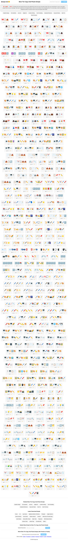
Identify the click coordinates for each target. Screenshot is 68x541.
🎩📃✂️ (46, 20)
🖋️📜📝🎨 (59, 283)
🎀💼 (62, 60)
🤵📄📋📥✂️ (40, 47)
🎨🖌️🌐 (26, 80)
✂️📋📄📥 (35, 473)
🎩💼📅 (6, 121)
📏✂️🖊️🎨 (49, 182)
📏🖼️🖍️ (38, 182)
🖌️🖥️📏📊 (11, 317)
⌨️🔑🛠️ (60, 432)
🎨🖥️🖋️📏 (23, 101)
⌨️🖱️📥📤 (61, 452)
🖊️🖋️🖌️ (7, 283)
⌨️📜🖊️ (59, 419)
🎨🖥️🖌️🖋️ (47, 101)
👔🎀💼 (52, 121)
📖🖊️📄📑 (18, 202)
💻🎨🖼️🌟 (61, 135)
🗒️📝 (50, 392)
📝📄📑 (19, 236)
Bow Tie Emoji (34, 15)
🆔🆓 (13, 53)
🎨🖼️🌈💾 (59, 101)
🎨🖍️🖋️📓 (36, 87)
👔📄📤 (18, 33)
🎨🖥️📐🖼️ (23, 94)
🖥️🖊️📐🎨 (35, 351)
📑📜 (25, 189)
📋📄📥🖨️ (60, 168)
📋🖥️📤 (17, 182)
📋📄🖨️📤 (34, 175)
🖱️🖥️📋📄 (11, 371)
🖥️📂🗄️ (8, 344)
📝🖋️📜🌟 (27, 243)
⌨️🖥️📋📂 (60, 439)
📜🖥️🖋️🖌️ (49, 222)
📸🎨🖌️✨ (17, 256)
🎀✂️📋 (24, 20)
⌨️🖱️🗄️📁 (31, 459)
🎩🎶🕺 (16, 114)
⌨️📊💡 (49, 412)
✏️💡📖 (26, 486)
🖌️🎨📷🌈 (49, 297)
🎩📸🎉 (15, 121)
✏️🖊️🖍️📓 (34, 493)
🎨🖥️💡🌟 (11, 94)
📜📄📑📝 (52, 216)
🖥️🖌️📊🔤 (35, 358)
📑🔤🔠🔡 (35, 189)
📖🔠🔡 (59, 195)
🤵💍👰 (51, 398)
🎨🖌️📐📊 (61, 80)
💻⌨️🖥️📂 (29, 148)
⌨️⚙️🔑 (37, 466)
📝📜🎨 (16, 243)
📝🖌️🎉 (37, 243)
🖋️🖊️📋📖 (28, 290)
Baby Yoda (34, 518)
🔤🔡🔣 (61, 263)
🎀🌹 (25, 60)
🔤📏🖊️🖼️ (29, 263)
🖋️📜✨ (17, 290)
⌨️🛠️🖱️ (61, 459)
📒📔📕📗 (47, 189)
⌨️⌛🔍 (18, 466)
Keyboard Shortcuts (24, 506)
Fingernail (40, 518)
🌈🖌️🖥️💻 (50, 53)
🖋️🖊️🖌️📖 (40, 290)
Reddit (41, 536)
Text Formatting (51, 504)
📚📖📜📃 (61, 202)
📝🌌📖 (48, 229)
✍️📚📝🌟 (49, 479)
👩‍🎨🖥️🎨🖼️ (60, 128)
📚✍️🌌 (29, 216)
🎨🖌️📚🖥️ (10, 87)
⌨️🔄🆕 (17, 425)
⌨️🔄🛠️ (60, 425)
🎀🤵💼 (30, 67)
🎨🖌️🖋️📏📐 (23, 87)
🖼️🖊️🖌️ (31, 385)
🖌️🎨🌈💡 (6, 297)
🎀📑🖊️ (14, 20)
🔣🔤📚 (18, 263)
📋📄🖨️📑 (22, 175)
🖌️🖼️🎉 (43, 317)
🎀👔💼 (43, 60)
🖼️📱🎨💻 (11, 385)
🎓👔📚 (6, 74)
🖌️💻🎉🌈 (61, 297)
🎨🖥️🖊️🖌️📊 (10, 101)
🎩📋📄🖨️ (10, 26)
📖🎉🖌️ (8, 195)
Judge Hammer (50, 514)
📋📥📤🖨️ (6, 182)
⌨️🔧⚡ (25, 439)
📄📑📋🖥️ (33, 155)
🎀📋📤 (5, 20)
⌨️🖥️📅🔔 (48, 439)
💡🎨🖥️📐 (18, 135)
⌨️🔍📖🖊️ (30, 432)
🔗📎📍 (44, 256)
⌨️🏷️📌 (41, 405)
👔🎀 (43, 121)
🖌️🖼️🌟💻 (33, 317)
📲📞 (64, 250)
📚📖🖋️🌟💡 (9, 209)
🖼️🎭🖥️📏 (31, 378)
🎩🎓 (7, 114)
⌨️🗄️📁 (52, 459)
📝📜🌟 (6, 243)
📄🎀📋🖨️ (48, 33)
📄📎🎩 (59, 33)
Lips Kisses (25, 514)
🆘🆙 (40, 53)
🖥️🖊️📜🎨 (57, 351)
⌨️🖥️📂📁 (36, 439)
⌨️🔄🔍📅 (40, 425)
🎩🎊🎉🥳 (59, 107)
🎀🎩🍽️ (34, 60)
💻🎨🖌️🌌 (49, 135)
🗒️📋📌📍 (41, 392)
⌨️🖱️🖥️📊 (19, 459)
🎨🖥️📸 (34, 94)
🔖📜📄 (35, 256)
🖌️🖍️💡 (5, 310)
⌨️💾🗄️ (28, 412)
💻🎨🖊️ (38, 135)
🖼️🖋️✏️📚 (42, 385)
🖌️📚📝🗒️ (46, 304)
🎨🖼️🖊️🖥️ (8, 107)
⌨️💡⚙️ (60, 405)
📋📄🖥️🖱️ (10, 175)
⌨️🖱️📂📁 (40, 452)
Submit (47, 527)
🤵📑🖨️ (52, 47)
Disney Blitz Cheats (26, 518)
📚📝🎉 (30, 209)
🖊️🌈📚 (49, 270)
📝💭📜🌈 (8, 236)
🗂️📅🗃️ (20, 392)
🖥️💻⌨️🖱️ (61, 337)
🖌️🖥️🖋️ (22, 317)
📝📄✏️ (29, 236)
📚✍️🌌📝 (40, 216)
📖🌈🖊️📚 (59, 189)
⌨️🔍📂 (7, 432)
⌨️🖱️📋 (50, 452)
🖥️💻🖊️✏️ (28, 337)
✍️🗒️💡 (5, 486)
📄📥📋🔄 (7, 162)
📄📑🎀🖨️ (8, 40)
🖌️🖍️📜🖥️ (40, 310)
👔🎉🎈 (61, 121)
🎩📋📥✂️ (34, 26)
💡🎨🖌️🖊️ (6, 135)
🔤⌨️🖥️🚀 (17, 270)
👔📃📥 (8, 33)
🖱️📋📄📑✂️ (57, 365)
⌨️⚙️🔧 (47, 466)
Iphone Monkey (18, 516)
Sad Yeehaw (18, 518)
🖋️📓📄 (48, 283)
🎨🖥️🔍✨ (45, 94)
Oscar (16, 514)
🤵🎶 (42, 398)
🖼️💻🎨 (42, 378)
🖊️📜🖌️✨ (58, 277)
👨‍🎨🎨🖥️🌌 (36, 128)
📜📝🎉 (5, 222)
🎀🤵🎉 (20, 67)
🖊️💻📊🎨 (22, 277)
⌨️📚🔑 (49, 419)
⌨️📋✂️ (20, 419)
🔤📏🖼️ (40, 263)
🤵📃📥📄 (17, 47)
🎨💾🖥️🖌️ (60, 74)
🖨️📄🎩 (6, 47)
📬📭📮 (24, 250)
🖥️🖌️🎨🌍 (9, 358)
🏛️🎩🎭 (35, 121)
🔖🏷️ (26, 256)
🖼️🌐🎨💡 (23, 371)
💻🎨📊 (29, 135)
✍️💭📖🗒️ (59, 473)
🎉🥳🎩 (49, 67)
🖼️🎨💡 (34, 371)
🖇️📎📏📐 (39, 270)
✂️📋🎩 (61, 47)
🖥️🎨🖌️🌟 (51, 331)
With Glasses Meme (48, 518)
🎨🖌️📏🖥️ (49, 80)
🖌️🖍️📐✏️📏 (27, 310)
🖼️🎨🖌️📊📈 (56, 371)
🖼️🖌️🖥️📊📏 (56, 385)
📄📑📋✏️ (57, 155)
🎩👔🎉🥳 (36, 114)
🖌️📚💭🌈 (34, 304)
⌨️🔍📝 (41, 432)
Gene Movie (25, 516)
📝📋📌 (38, 236)
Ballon (44, 521)
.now (4, 2)
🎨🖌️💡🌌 (37, 80)
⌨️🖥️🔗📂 (45, 446)
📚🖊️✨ (52, 209)
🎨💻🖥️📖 (48, 74)
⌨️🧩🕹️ (8, 466)
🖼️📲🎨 (22, 385)
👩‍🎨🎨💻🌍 (48, 128)
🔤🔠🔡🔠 (51, 263)
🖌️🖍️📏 (14, 310)
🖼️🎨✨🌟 (7, 378)
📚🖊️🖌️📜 (41, 209)
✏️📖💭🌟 (49, 486)
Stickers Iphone (32, 516)
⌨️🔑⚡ (6, 439)
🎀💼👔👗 (10, 67)
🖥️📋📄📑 (29, 344)
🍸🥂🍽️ (7, 60)
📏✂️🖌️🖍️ (61, 182)
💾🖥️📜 (59, 148)
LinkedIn (33, 536)
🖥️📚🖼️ (59, 344)
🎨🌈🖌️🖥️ (17, 74)
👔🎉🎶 (6, 128)
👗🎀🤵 (16, 128)
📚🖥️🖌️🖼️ (18, 216)
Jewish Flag (32, 521)
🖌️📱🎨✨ (58, 304)
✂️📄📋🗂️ (9, 473)
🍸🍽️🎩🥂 (62, 53)
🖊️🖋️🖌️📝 (18, 283)
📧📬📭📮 (13, 250)
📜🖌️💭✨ (37, 222)
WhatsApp (49, 536)
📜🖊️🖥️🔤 (16, 222)
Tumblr (44, 536)
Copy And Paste (33, 506)
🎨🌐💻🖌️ (29, 74)
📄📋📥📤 (21, 155)
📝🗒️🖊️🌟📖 (59, 243)
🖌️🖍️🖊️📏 (52, 310)
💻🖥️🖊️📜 (58, 141)
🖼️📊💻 (52, 378)
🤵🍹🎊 (26, 398)
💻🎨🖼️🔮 (10, 141)
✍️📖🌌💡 (16, 479)
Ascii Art (30, 504)
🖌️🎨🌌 (29, 297)
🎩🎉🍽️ (38, 107)
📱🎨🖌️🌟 (45, 250)
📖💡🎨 (18, 195)
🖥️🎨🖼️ (61, 331)
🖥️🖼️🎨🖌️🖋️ (21, 365)
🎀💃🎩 (53, 60)
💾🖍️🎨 (49, 148)
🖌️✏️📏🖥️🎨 (56, 317)
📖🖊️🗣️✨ (30, 202)
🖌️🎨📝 (38, 297)
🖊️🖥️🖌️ (38, 283)
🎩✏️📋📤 (58, 26)
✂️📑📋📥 (47, 473)
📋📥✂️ (31, 40)
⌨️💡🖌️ (50, 405)
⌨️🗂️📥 (42, 459)
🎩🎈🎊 (29, 107)
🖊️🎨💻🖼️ (60, 270)
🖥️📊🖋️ (18, 344)
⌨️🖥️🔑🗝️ (33, 446)
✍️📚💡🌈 (37, 479)
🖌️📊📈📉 (10, 304)
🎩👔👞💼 (48, 114)
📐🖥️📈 (17, 189)
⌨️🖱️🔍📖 (7, 459)
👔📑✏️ (37, 33)
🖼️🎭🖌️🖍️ (19, 378)
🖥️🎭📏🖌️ (16, 337)
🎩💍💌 (59, 114)
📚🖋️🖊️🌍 (6, 216)
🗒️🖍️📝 (59, 392)
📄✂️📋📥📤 (21, 162)
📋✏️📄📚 (28, 182)
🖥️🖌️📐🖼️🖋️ (48, 358)
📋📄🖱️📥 (46, 175)
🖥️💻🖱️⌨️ (40, 337)
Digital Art (36, 504)
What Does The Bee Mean (48, 516)
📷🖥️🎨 (6, 256)
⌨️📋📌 (59, 412)
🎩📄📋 (63, 20)
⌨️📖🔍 (30, 419)
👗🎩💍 (25, 128)
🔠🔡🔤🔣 (7, 263)
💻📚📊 (32, 141)
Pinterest (37, 536)
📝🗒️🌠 (47, 243)
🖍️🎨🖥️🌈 (10, 324)
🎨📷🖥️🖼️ (16, 80)
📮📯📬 (34, 250)
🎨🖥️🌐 (59, 87)
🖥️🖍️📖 (8, 365)
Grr (20, 514)
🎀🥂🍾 (40, 67)
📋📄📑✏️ (34, 168)
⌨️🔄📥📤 (28, 425)
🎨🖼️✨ (19, 107)
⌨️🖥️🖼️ (17, 452)
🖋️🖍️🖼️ (50, 290)
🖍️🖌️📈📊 (43, 324)
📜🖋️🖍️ (26, 222)
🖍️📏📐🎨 (22, 324)
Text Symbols (24, 504)
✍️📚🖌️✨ (61, 479)
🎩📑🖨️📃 (46, 26)
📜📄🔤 (62, 216)
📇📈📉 (32, 162)
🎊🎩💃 (59, 67)
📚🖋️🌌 (61, 209)
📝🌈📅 (38, 229)
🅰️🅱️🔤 (5, 53)
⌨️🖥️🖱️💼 (6, 452)
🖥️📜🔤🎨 (11, 351)
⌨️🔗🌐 (16, 439)
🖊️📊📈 (32, 277)
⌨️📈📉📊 (39, 412)
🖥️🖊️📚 (46, 351)
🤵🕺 (59, 398)
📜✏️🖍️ (29, 229)
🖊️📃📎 (50, 40)
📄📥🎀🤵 (20, 40)
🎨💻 (38, 74)
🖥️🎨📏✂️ (17, 331)
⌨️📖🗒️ (40, 419)
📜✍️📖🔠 (18, 229)
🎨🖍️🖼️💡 (48, 87)
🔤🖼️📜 (6, 270)
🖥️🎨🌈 (6, 331)
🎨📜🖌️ (5, 80)
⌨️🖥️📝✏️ (11, 446)
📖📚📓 (37, 195)
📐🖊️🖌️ (7, 189)
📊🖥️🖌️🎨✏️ (21, 168)
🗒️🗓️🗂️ (9, 398)
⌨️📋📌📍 (10, 419)
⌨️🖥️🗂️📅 (28, 452)
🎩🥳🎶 (25, 121)
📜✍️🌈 (7, 229)
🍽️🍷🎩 (17, 60)
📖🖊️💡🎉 (6, 202)
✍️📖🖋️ (26, 479)
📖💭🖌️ (28, 195)
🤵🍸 (18, 398)
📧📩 (4, 250)
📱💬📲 (55, 250)
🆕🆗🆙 (22, 53)
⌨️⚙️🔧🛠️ (58, 466)
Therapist (43, 514)
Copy (4, 22)
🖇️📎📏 (28, 270)
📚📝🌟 (20, 209)
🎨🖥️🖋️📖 (35, 101)
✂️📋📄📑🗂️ (22, 473)
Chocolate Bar (38, 521)
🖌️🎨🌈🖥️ (18, 297)
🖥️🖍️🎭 (60, 358)
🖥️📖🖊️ (40, 344)
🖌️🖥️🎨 (62, 310)
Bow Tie (39, 506)
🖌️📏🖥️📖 (22, 304)
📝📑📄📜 (49, 236)
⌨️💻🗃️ (18, 412)
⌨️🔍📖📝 (18, 432)
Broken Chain (24, 521)
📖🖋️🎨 (50, 202)
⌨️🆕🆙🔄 (8, 405)
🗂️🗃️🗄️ (30, 392)
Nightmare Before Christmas (34, 514)
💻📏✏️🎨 (22, 141)
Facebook (28, 536)
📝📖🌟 (60, 236)
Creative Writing (43, 504)
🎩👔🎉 (25, 114)
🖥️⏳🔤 (44, 365)
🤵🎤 (35, 398)
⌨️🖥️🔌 (22, 446)
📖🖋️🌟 (41, 202)
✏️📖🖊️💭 (61, 486)
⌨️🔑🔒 (50, 432)
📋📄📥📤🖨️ (47, 168)
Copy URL (43, 534)
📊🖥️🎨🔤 (60, 162)
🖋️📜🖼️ (7, 290)
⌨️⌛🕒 (28, 466)
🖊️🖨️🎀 (60, 40)
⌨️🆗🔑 (19, 405)
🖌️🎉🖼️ (60, 290)
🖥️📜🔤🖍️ (23, 351)
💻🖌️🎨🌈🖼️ (45, 141)
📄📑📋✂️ (45, 155)
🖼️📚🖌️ (61, 378)
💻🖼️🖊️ (18, 148)
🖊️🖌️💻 (29, 283)
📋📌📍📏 (58, 175)
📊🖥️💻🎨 (7, 168)
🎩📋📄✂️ (22, 26)
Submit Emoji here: (22, 527)
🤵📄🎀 (28, 47)
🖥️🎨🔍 (40, 331)
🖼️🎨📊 (43, 371)
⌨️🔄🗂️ (50, 425)
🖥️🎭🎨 (5, 337)
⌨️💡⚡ (8, 412)
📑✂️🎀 (41, 40)
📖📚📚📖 (48, 195)
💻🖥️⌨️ (8, 148)
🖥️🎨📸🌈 (29, 331)
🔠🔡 (63, 256)
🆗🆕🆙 (31, 53)
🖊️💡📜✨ (10, 277)
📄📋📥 (10, 155)
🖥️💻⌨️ (50, 337)
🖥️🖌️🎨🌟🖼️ (22, 358)
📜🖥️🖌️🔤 (61, 222)
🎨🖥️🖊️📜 (57, 94)
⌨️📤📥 (7, 425)
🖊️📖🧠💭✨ (45, 277)
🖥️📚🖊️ (49, 344)
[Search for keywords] (54, 2)
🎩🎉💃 (48, 107)
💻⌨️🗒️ (40, 148)
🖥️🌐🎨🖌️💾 (57, 324)
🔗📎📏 (54, 256)
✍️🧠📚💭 (16, 486)
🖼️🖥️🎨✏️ (10, 392)
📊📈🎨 (42, 162)
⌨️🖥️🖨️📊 (57, 446)
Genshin (39, 516)
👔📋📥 (28, 33)
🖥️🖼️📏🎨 (34, 365)
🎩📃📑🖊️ (35, 20)
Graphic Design (17, 504)
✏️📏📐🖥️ (37, 486)
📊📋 (50, 162)
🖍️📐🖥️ (32, 324)
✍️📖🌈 (5, 479)
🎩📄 (54, 20)
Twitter (24, 536)
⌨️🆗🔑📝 (30, 405)
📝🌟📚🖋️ (59, 229)
